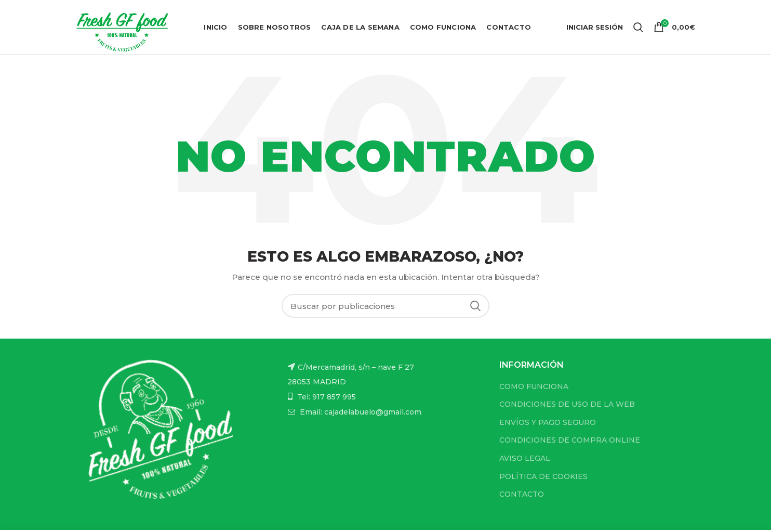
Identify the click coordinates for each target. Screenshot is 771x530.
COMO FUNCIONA (533, 386)
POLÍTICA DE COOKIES (543, 476)
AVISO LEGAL (524, 458)
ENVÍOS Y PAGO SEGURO (547, 422)
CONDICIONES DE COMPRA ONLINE (569, 440)
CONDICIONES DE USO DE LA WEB (567, 404)
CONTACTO (521, 494)
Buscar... (475, 306)
